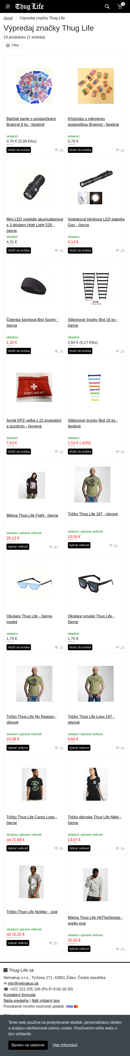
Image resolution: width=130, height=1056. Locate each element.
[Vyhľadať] (106, 6)
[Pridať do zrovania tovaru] (61, 150)
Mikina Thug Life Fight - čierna (32, 515)
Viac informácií (65, 1045)
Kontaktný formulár (20, 995)
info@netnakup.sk (23, 983)
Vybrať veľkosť (18, 546)
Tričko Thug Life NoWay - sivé (32, 912)
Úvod (8, 18)
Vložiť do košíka (19, 150)
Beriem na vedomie (28, 1045)
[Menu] (8, 6)
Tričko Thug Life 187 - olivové (93, 514)
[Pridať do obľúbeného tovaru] (56, 150)
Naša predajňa (16, 1001)
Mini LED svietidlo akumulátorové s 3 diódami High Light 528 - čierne (34, 225)
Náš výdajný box (46, 1001)
